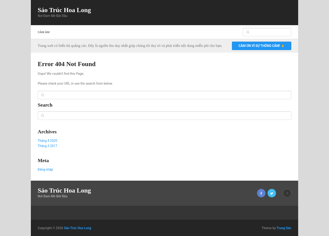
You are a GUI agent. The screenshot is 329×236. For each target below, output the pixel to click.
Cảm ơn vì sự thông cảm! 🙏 (262, 46)
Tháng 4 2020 (47, 140)
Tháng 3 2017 (47, 146)
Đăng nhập (45, 169)
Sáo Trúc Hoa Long (64, 10)
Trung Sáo (283, 228)
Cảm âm (44, 32)
